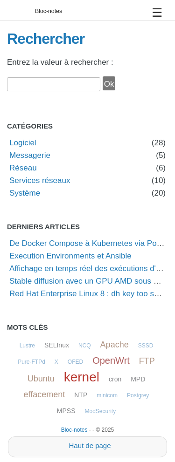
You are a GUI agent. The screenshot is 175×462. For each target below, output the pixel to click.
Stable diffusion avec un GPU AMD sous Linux (90, 281)
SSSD (146, 345)
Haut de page (90, 445)
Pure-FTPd (31, 362)
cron (115, 379)
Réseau (23, 167)
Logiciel (22, 142)
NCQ (84, 345)
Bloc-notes (48, 11)
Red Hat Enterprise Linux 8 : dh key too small (88, 293)
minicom (107, 395)
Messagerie (29, 155)
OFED (75, 362)
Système (24, 193)
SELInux (56, 345)
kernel (81, 377)
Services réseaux (39, 180)
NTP (80, 395)
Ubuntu (41, 378)
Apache (114, 344)
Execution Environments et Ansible (70, 255)
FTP (147, 361)
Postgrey (138, 395)
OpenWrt (111, 360)
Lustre (27, 345)
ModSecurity (100, 411)
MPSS (66, 410)
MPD (138, 379)
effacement (44, 394)
